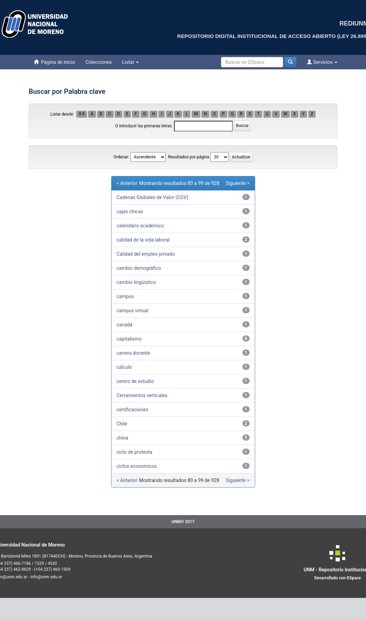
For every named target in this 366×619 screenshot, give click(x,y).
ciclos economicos (137, 466)
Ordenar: (121, 157)
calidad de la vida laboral (143, 240)
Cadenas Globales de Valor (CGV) (153, 197)
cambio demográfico (139, 268)
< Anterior (127, 183)
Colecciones (98, 62)
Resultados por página (188, 157)
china (122, 438)
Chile (122, 423)
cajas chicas (130, 211)
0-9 (82, 114)
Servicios (322, 62)
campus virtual (132, 310)
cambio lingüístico (136, 282)
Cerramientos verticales (142, 395)
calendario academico (140, 225)
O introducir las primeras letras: (144, 126)
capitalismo (129, 339)
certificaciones (132, 409)
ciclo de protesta (135, 452)
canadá (125, 324)
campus (125, 296)
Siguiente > (238, 183)
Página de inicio (54, 62)
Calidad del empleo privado (146, 254)
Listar (130, 62)
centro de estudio (135, 381)
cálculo (124, 367)
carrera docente (134, 353)
